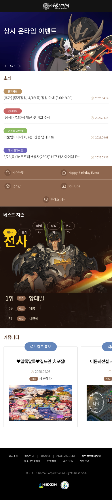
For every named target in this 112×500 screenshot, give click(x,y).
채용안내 (29, 456)
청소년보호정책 (32, 461)
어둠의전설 (56, 6)
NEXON (48, 485)
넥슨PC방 (68, 461)
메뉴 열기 (6, 6)
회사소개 (13, 456)
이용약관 (45, 456)
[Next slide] (20, 66)
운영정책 (51, 461)
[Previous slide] (5, 66)
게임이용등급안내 (65, 456)
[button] (10, 233)
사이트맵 (84, 461)
